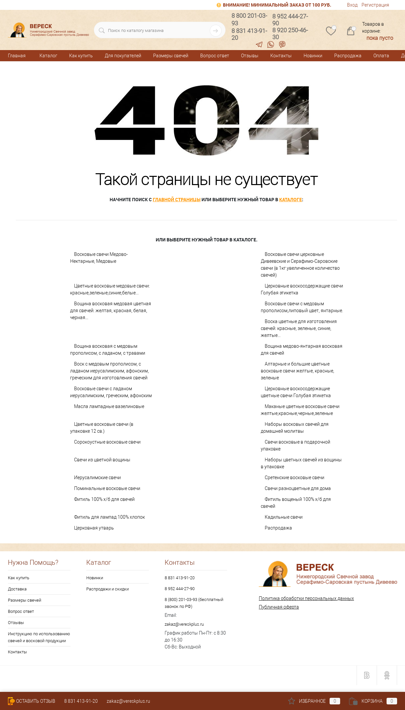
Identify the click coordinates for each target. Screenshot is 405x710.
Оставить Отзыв (31, 701)
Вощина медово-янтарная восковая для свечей (301, 349)
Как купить (81, 55)
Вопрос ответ (214, 55)
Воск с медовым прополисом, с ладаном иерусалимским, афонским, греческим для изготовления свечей (109, 370)
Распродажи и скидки (107, 589)
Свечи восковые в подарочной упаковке (295, 445)
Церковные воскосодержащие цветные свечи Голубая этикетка (296, 392)
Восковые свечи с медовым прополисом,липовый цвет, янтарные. (302, 307)
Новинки (313, 55)
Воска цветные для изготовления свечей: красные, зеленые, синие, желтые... (299, 328)
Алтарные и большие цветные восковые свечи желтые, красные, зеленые (297, 370)
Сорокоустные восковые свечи (107, 442)
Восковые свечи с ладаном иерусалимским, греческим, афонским (111, 392)
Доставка (17, 589)
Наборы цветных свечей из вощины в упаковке (301, 463)
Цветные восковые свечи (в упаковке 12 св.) (101, 428)
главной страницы (177, 199)
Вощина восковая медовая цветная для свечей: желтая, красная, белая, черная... (110, 310)
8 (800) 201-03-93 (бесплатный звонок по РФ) (194, 603)
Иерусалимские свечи (97, 477)
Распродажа (348, 55)
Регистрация (375, 5)
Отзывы (249, 55)
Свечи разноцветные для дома (298, 488)
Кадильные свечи (284, 517)
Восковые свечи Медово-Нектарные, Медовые (99, 258)
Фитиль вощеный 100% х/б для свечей (296, 503)
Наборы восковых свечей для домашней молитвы (295, 428)
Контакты (281, 55)
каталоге (290, 199)
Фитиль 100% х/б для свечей (104, 499)
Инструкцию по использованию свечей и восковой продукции (39, 637)
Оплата (381, 55)
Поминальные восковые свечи (107, 488)
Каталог (48, 55)
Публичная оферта (279, 607)
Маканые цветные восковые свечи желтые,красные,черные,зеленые (300, 410)
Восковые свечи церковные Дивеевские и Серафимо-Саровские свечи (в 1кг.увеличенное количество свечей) (300, 265)
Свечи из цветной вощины (102, 459)
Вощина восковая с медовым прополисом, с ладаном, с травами (107, 349)
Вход (352, 5)
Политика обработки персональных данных (306, 598)
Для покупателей (123, 55)
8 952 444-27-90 (180, 588)
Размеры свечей (170, 55)
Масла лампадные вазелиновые (109, 406)
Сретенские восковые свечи (294, 477)
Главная (17, 55)
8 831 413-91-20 (180, 577)
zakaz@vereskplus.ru (184, 624)
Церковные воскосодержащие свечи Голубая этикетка (302, 289)
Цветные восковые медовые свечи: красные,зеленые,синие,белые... (110, 289)
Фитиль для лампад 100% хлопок (109, 517)
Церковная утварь (94, 528)
